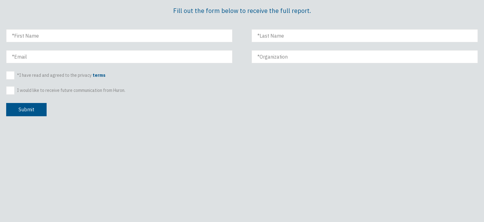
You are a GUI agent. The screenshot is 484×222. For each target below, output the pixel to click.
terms (99, 75)
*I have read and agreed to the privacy (61, 75)
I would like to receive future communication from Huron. (71, 90)
